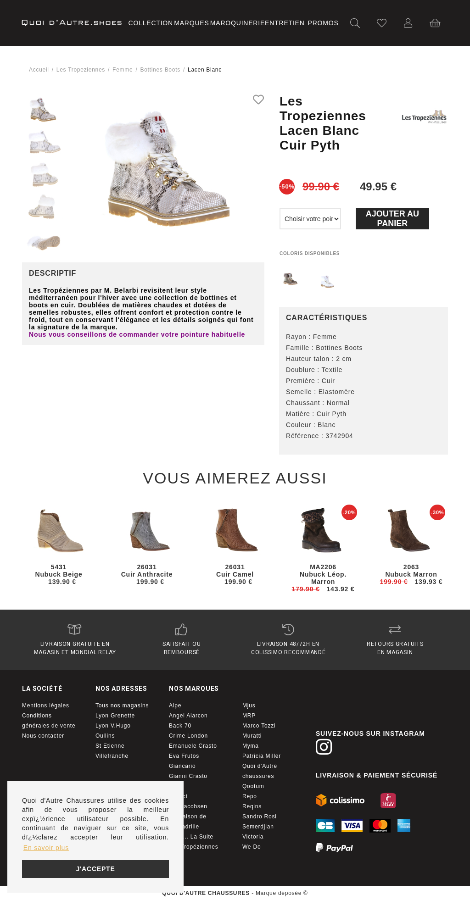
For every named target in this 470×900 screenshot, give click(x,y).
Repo (249, 796)
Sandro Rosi (259, 816)
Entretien (285, 23)
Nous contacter (43, 736)
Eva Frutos (184, 756)
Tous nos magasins (122, 705)
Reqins (252, 806)
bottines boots (160, 70)
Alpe (175, 705)
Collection (151, 23)
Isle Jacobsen (188, 806)
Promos (323, 23)
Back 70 (180, 725)
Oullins (105, 736)
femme (122, 70)
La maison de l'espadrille (188, 821)
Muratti (252, 736)
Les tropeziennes (80, 70)
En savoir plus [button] (46, 847)
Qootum (253, 786)
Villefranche (112, 756)
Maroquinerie (237, 23)
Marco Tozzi (259, 725)
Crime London (188, 736)
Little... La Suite (191, 836)
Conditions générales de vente (48, 720)
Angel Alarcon (188, 715)
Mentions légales (45, 705)
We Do (251, 847)
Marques (191, 23)
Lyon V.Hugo (113, 725)
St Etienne (109, 746)
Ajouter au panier (392, 218)
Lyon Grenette (115, 715)
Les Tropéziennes (193, 847)
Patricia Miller (261, 756)
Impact (178, 796)
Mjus (249, 705)
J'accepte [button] (95, 868)
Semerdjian (258, 826)
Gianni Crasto (188, 776)
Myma (250, 746)
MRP (249, 715)
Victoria (252, 836)
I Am (175, 786)
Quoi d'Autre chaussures (259, 771)
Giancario (182, 766)
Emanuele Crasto (193, 746)
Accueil (39, 70)
